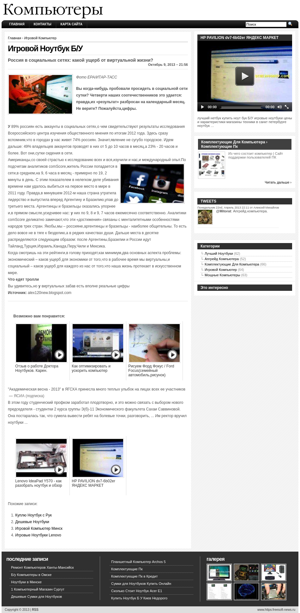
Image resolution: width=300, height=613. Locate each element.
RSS (35, 609)
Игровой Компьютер (40, 38)
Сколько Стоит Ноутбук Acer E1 (136, 591)
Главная (17, 24)
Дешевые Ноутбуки (32, 522)
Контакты (42, 24)
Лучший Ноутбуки (219, 253)
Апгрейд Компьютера (222, 259)
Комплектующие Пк (127, 569)
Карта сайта (71, 24)
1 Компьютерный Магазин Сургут (37, 589)
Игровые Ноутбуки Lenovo (38, 535)
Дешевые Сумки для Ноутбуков (36, 596)
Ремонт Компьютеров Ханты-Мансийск (42, 567)
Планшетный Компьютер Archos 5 (138, 562)
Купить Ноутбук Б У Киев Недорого (139, 598)
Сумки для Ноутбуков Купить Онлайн (141, 583)
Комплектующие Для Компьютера (232, 264)
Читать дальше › (278, 182)
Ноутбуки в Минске (26, 582)
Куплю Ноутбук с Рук (33, 515)
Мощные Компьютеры (222, 275)
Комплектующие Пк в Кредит (134, 576)
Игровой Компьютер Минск (38, 528)
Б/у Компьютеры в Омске (31, 575)
